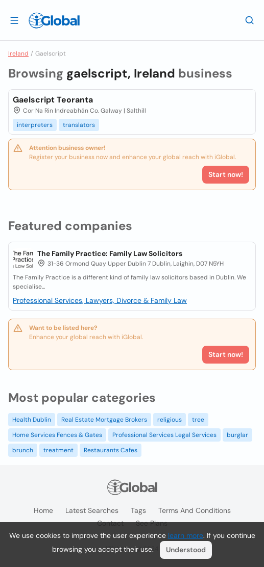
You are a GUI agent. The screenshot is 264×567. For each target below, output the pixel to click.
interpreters (35, 125)
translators (79, 125)
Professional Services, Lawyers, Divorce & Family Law (100, 300)
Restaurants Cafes (110, 450)
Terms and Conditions (194, 510)
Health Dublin (31, 420)
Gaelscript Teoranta (53, 99)
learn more (185, 535)
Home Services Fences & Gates (57, 435)
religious (169, 420)
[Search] (249, 20)
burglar (237, 435)
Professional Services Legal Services (164, 435)
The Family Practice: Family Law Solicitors (109, 253)
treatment (58, 450)
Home (43, 510)
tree (198, 420)
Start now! (225, 354)
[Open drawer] (14, 20)
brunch (22, 450)
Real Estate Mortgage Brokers (104, 420)
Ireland (18, 53)
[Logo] (54, 20)
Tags (138, 510)
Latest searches (91, 510)
